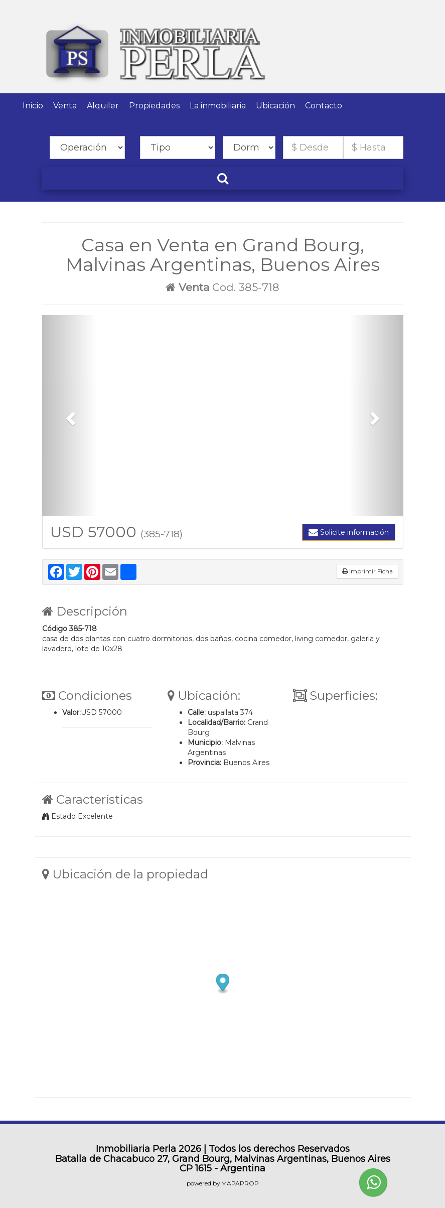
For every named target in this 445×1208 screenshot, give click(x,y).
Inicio (33, 105)
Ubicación (275, 105)
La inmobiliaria (218, 105)
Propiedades (154, 105)
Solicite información (349, 532)
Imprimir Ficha (367, 571)
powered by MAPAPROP (223, 1183)
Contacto (323, 105)
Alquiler (103, 105)
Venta (65, 105)
